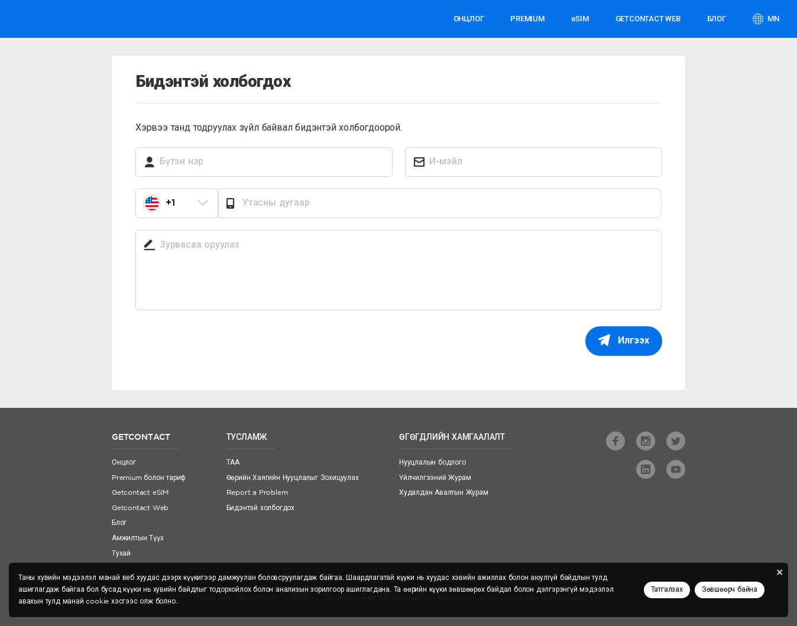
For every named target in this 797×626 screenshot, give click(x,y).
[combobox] (176, 203)
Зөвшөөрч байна (729, 589)
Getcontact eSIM (140, 492)
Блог (716, 18)
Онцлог (468, 18)
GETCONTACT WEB (648, 18)
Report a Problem (257, 492)
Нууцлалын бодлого (432, 462)
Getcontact (52, 18)
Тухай (121, 553)
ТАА (232, 462)
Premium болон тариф (149, 478)
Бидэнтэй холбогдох (260, 508)
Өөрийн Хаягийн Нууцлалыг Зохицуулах (292, 478)
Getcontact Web (140, 508)
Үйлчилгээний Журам (435, 478)
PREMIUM (527, 18)
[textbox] (177, 203)
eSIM (580, 18)
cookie (97, 601)
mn (772, 18)
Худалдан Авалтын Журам (443, 492)
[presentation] (225, 349)
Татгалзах (667, 589)
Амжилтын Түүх (137, 538)
